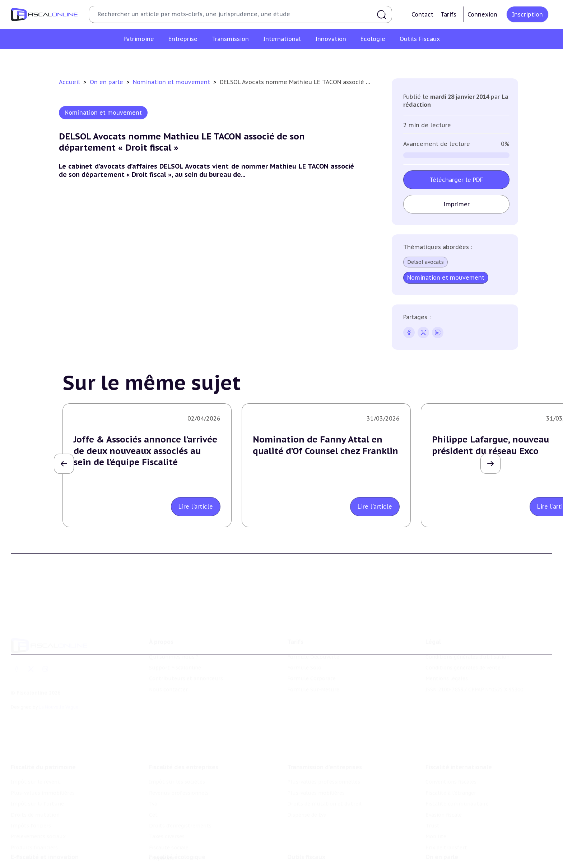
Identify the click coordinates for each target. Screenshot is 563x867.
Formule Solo (304, 640)
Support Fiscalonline (175, 640)
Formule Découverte (313, 629)
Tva (153, 766)
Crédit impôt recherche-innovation (54, 842)
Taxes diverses (167, 799)
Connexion (482, 14)
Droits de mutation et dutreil (324, 766)
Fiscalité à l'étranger (450, 755)
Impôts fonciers (31, 788)
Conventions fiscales (450, 744)
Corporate (162, 821)
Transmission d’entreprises (324, 729)
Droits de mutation (35, 777)
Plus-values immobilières (43, 755)
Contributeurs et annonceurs (186, 651)
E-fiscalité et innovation (45, 827)
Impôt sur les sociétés (177, 744)
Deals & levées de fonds (455, 853)
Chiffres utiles (305, 842)
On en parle (107, 82)
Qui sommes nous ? (174, 629)
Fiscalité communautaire (457, 766)
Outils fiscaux (306, 827)
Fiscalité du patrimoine (43, 729)
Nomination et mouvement (172, 82)
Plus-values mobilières (316, 755)
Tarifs (448, 14)
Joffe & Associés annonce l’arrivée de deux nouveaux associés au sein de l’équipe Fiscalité (145, 450)
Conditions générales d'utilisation (467, 629)
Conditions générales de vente (463, 640)
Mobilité (435, 799)
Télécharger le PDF (456, 179)
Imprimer (456, 204)
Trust (432, 788)
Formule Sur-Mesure (313, 662)
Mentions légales (446, 651)
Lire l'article (195, 506)
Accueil (69, 82)
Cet (153, 777)
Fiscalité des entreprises (183, 729)
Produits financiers (34, 810)
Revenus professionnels (179, 755)
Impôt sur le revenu (36, 744)
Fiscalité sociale (169, 810)
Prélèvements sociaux (38, 799)
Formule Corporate (311, 651)
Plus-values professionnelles (323, 744)
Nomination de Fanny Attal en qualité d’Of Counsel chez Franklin (325, 445)
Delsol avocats (425, 262)
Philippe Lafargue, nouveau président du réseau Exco (490, 445)
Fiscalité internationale (458, 729)
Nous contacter (168, 662)
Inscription (527, 14)
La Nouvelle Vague (59, 680)
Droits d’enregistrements (180, 788)
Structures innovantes (39, 853)
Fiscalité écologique (177, 827)
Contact (422, 14)
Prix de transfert (446, 810)
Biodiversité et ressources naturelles (195, 853)
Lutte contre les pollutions (183, 842)
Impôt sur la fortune (37, 766)
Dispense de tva (306, 777)
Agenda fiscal (303, 853)
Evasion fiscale (443, 777)
